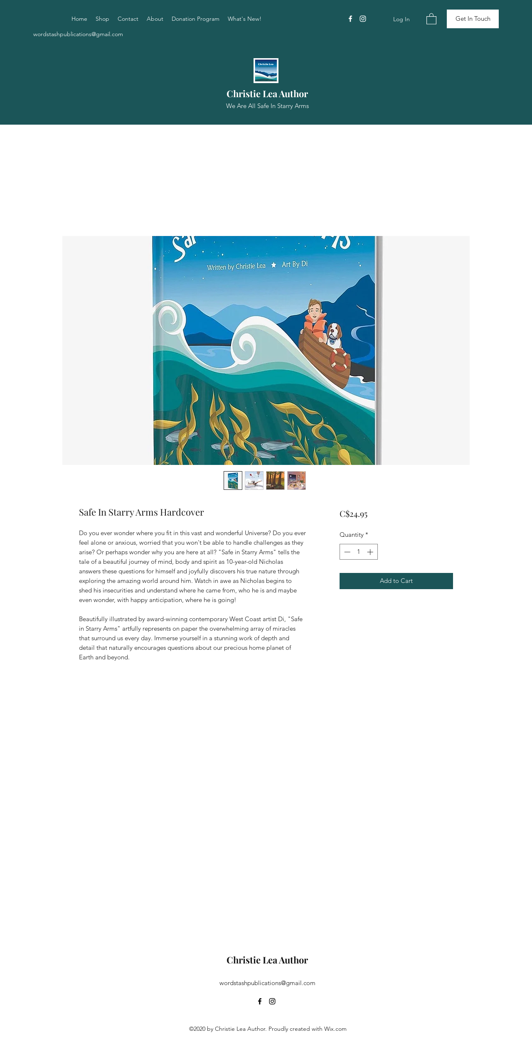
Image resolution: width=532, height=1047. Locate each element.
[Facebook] (350, 19)
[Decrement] (346, 552)
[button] (431, 18)
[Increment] (371, 552)
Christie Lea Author (267, 93)
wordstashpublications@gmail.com (78, 34)
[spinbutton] (358, 552)
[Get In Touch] (473, 19)
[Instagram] (363, 19)
